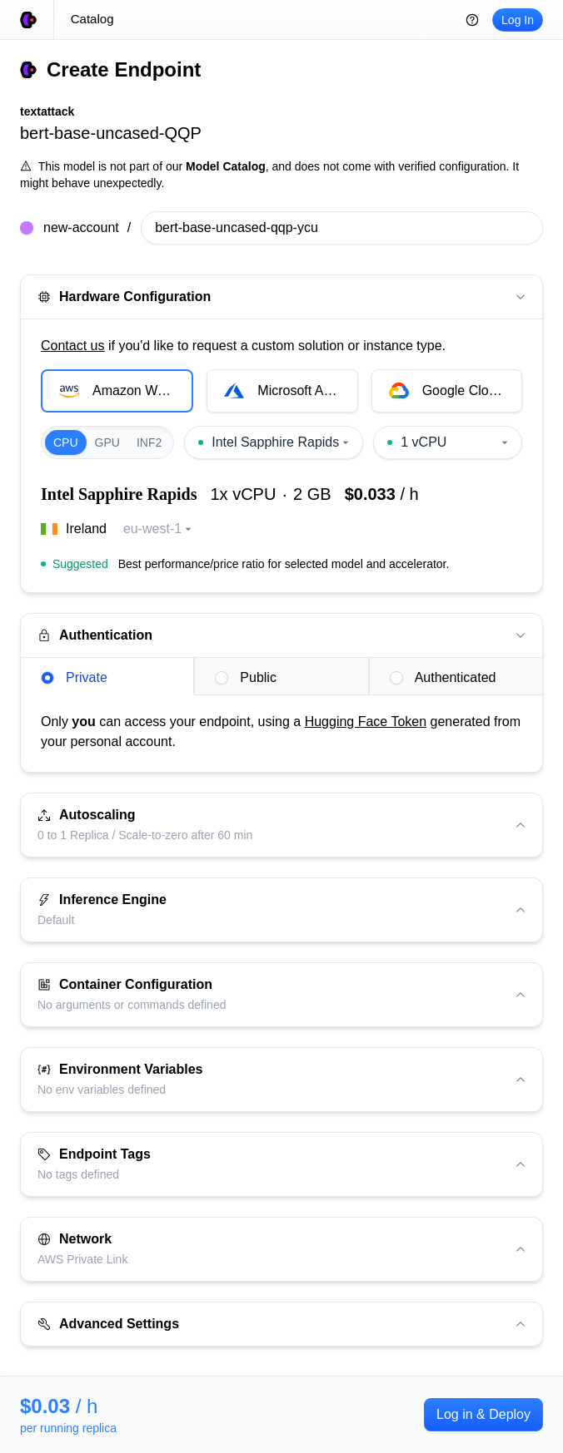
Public (246, 677)
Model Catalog (226, 166)
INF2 (149, 442)
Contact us (72, 346)
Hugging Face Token (365, 721)
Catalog (92, 19)
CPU (65, 442)
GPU (107, 442)
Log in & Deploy (483, 1414)
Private (74, 677)
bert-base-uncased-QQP (111, 133)
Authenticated (443, 677)
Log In (517, 20)
